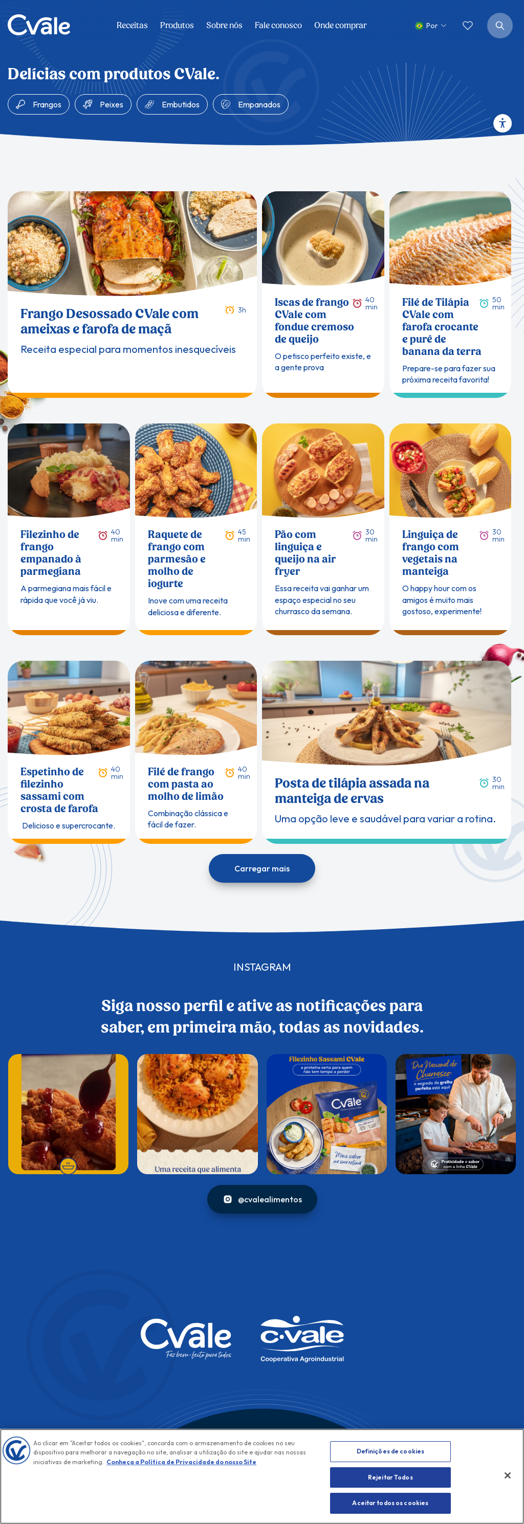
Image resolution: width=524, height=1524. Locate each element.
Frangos (47, 104)
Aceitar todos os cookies (390, 1503)
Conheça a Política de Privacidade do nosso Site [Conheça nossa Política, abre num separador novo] (181, 1462)
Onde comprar (340, 25)
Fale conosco (278, 25)
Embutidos (181, 104)
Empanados (259, 104)
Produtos (177, 25)
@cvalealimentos (262, 1199)
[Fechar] (507, 1475)
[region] (262, 1476)
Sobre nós (224, 25)
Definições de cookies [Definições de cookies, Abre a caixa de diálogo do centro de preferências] (391, 1451)
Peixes (111, 104)
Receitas (132, 25)
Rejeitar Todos (390, 1477)
